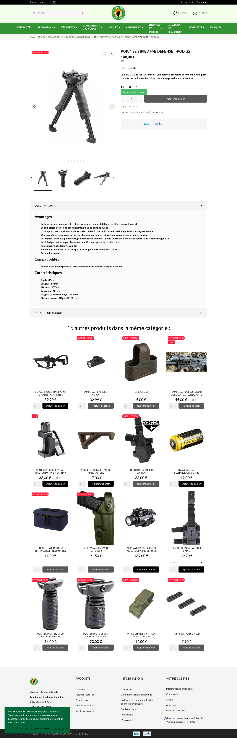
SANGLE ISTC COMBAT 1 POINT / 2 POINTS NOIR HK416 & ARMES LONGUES (50, 395)
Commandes (172, 694)
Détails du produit (119, 313)
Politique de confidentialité (34, 728)
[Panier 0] (199, 13)
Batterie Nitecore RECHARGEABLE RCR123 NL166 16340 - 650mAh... (186, 473)
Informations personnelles (179, 688)
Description (119, 206)
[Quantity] (37, 406)
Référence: (126, 68)
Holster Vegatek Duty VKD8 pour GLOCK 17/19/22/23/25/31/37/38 (96, 551)
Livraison (80, 689)
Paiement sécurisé (84, 694)
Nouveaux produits (85, 705)
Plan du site (127, 714)
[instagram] (54, 2)
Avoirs (169, 699)
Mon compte (127, 719)
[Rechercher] (58, 13)
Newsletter (126, 689)
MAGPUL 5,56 (141, 392)
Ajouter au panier (176, 98)
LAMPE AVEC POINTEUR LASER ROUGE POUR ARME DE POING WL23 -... (141, 551)
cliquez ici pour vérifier (185, 722)
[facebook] (50, 2)
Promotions (81, 700)
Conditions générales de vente (136, 694)
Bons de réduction (175, 710)
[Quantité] (132, 99)
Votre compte (177, 678)
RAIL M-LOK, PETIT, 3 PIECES (186, 633)
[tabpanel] (73, 106)
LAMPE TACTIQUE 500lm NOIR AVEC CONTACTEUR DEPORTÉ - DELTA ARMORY (186, 395)
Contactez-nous (37, 2)
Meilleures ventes (84, 710)
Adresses (171, 705)
